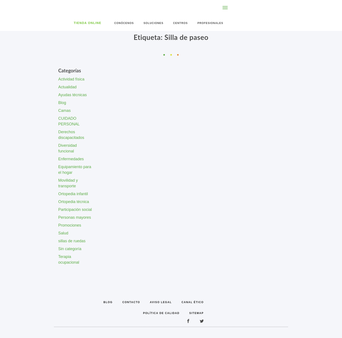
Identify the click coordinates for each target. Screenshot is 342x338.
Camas (64, 110)
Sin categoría (69, 249)
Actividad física (71, 79)
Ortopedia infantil (73, 194)
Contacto (131, 302)
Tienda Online (87, 23)
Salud (63, 233)
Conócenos (124, 23)
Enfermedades (71, 159)
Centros (180, 23)
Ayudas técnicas (72, 95)
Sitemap (196, 313)
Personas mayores (74, 217)
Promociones (69, 225)
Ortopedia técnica (73, 202)
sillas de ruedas (72, 241)
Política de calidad (161, 313)
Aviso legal (161, 302)
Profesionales (210, 23)
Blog (62, 103)
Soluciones (153, 23)
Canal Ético (192, 302)
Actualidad (67, 87)
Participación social (75, 209)
